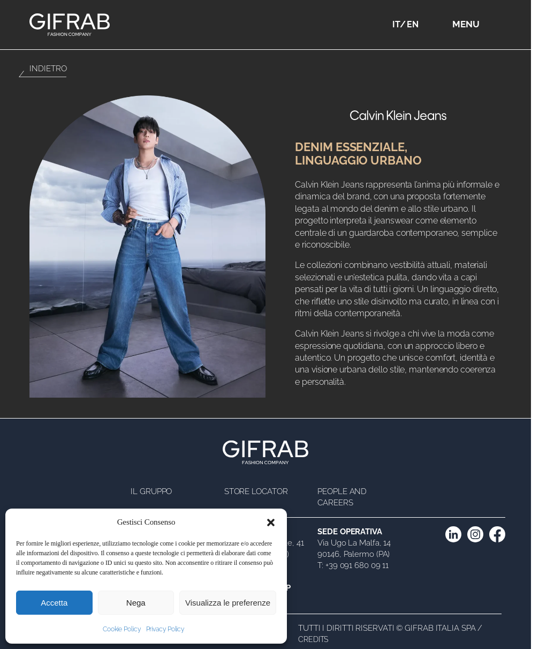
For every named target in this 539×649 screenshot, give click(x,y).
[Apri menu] (493, 24)
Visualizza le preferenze (227, 602)
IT (396, 24)
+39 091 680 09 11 (357, 565)
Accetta (54, 602)
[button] (270, 522)
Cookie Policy (122, 629)
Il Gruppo (151, 491)
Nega (136, 602)
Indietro (47, 68)
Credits (313, 639)
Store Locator (256, 491)
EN (413, 24)
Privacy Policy (165, 629)
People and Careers (342, 497)
